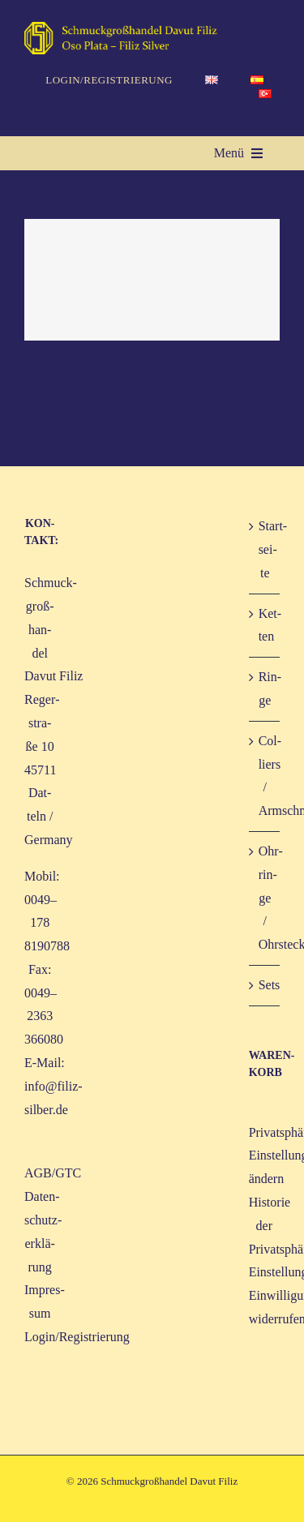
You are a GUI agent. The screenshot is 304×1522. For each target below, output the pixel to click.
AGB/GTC (52, 1173)
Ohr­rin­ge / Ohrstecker (265, 897)
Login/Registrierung (77, 1337)
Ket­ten (265, 625)
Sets (265, 985)
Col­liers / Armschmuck (265, 775)
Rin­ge (265, 688)
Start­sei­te (265, 549)
